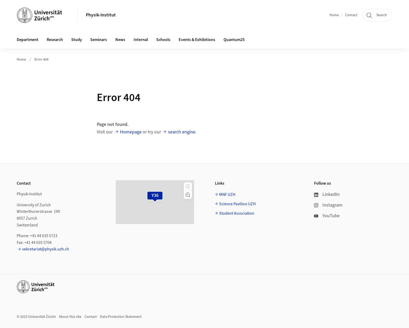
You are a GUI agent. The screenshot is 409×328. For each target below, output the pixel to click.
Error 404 (41, 59)
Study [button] (76, 40)
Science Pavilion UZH (237, 204)
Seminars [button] (98, 40)
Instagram (328, 205)
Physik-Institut (101, 15)
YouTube (327, 216)
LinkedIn (327, 194)
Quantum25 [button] (234, 40)
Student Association (236, 213)
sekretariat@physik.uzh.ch (45, 249)
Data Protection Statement (121, 316)
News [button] (120, 40)
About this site (70, 316)
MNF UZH (227, 194)
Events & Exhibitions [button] (197, 40)
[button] (188, 186)
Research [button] (55, 40)
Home (334, 15)
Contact (351, 15)
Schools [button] (163, 40)
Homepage (131, 132)
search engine (181, 132)
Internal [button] (141, 40)
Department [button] (27, 40)
